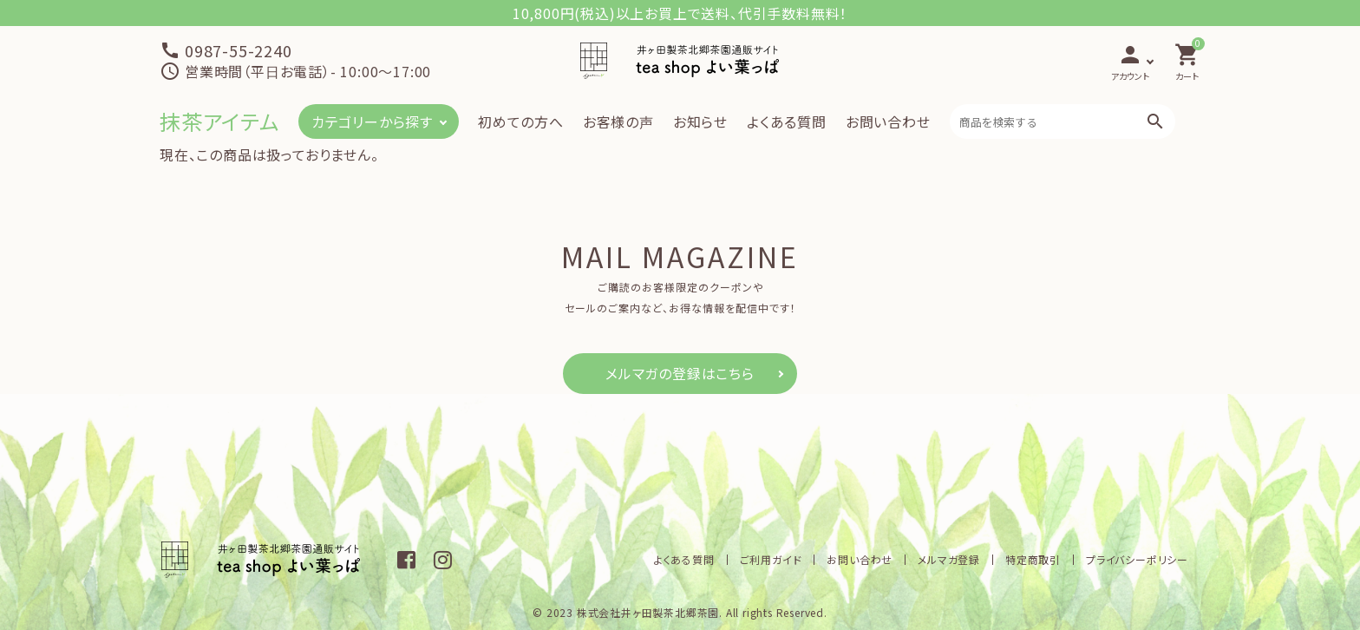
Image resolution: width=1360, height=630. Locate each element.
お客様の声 (618, 121)
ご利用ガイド (771, 559)
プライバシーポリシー (1137, 559)
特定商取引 (1033, 559)
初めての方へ (521, 121)
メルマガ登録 (949, 559)
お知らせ (700, 121)
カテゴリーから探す (372, 121)
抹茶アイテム (219, 121)
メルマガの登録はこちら (680, 373)
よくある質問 (787, 121)
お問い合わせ (888, 121)
